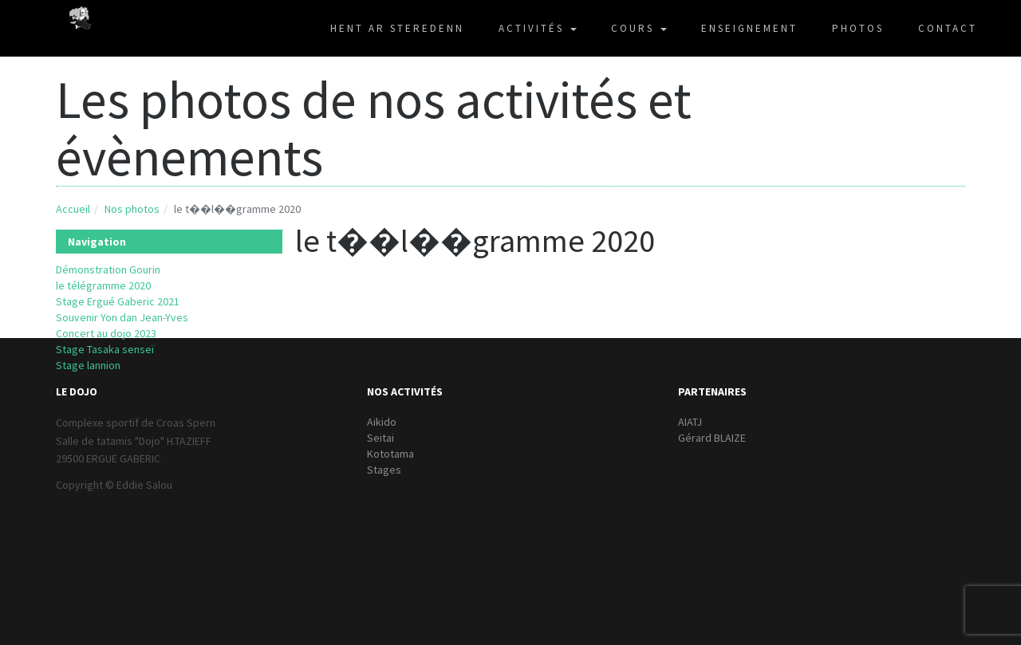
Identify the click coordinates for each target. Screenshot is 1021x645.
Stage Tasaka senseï (105, 349)
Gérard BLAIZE (712, 438)
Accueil (73, 209)
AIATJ (690, 422)
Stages (384, 469)
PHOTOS (858, 28)
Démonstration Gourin (108, 269)
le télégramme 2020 (103, 285)
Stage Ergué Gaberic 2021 (117, 301)
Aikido (381, 422)
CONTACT (947, 28)
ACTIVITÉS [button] (538, 28)
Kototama (390, 453)
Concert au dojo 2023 (106, 333)
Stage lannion (88, 365)
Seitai (380, 438)
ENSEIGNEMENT (749, 28)
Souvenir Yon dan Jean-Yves (122, 317)
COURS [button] (639, 28)
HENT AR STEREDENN (397, 28)
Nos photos (132, 209)
